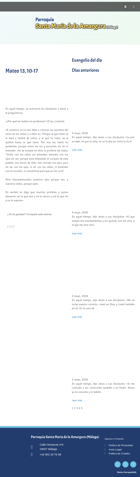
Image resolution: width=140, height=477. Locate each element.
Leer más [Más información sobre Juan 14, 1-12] (77, 316)
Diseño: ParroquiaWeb (126, 472)
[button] (133, 7)
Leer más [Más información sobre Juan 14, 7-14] (77, 400)
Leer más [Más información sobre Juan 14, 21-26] (77, 233)
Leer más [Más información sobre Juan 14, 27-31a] (77, 149)
